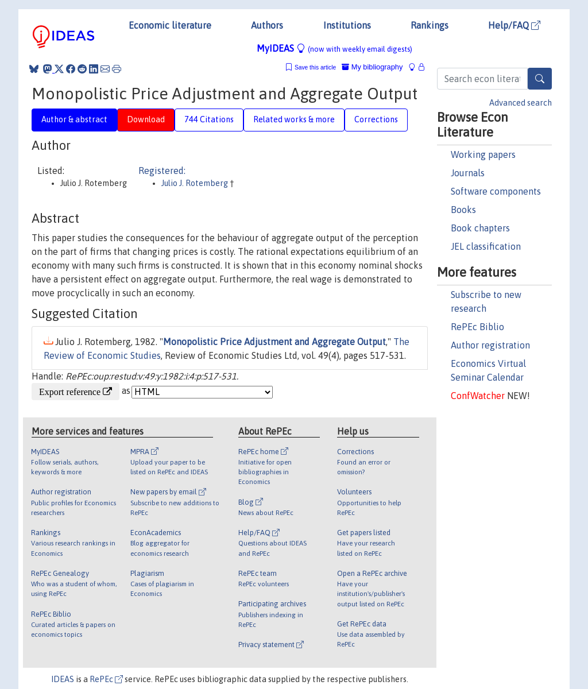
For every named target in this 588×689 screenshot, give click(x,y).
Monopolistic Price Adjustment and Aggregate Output (274, 341)
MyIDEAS (334, 48)
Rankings (429, 25)
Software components (496, 191)
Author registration (490, 345)
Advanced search (520, 102)
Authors (267, 25)
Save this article (315, 67)
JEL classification (486, 246)
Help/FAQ (514, 25)
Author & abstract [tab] (74, 119)
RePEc (106, 679)
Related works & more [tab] (294, 119)
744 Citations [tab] (209, 119)
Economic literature (170, 25)
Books (463, 209)
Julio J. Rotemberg (195, 183)
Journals (468, 173)
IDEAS (62, 679)
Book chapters (480, 228)
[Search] (540, 79)
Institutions (347, 25)
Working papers (483, 154)
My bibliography (372, 67)
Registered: (161, 170)
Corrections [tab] (376, 119)
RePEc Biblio (477, 327)
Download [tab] (146, 119)
